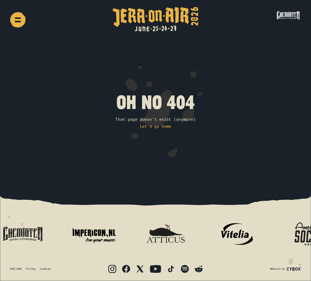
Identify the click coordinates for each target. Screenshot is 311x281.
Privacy (31, 268)
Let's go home (155, 126)
